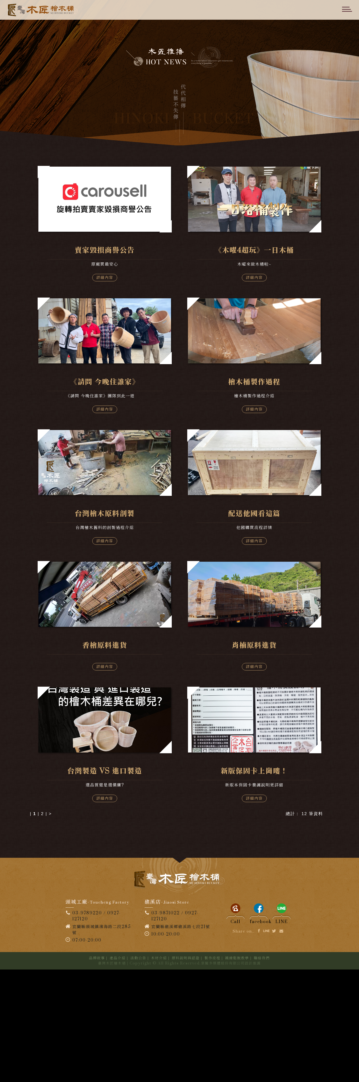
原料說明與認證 (186, 1071)
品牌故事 (97, 1071)
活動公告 (138, 1071)
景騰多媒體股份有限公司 (223, 1076)
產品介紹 (118, 1071)
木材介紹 (159, 1071)
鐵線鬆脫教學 (237, 1071)
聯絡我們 (262, 1071)
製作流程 (212, 1071)
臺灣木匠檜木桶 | (113, 1076)
